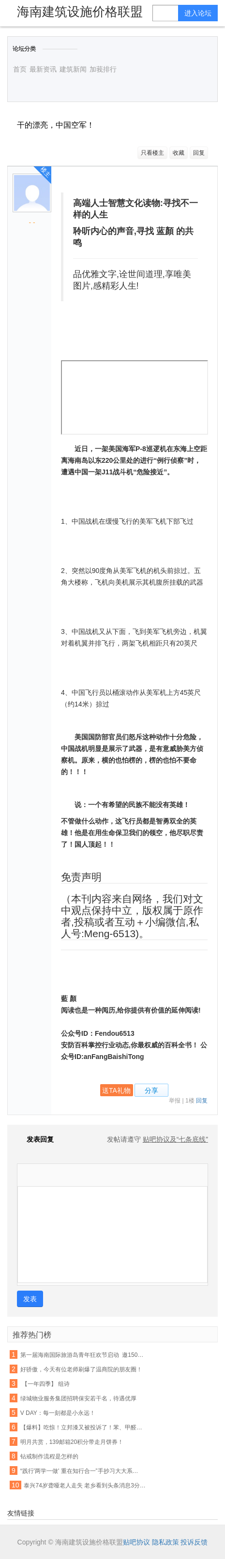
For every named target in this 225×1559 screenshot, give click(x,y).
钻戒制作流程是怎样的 (49, 1456)
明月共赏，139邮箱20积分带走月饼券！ (71, 1442)
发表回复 (35, 1139)
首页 (20, 69)
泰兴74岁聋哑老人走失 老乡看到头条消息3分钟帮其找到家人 (85, 1485)
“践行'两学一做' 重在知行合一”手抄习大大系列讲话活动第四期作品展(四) (82, 1471)
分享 (151, 1090)
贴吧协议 (136, 1542)
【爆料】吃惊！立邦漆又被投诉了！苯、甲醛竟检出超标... (82, 1427)
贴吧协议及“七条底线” (175, 1139)
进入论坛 (197, 13)
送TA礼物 (116, 1090)
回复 (199, 152)
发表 (30, 1299)
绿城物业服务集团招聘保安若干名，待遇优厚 (78, 1398)
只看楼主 (152, 152)
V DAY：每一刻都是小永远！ (57, 1413)
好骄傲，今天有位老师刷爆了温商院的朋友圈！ (81, 1369)
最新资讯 (43, 69)
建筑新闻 (73, 69)
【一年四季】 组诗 (45, 1384)
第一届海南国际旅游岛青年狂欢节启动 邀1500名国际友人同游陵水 (82, 1355)
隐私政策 (165, 1542)
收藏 (178, 152)
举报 (174, 1100)
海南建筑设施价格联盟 (80, 11)
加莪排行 (103, 69)
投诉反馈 (194, 1542)
